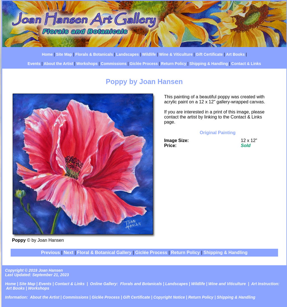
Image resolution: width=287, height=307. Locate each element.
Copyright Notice (169, 297)
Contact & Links (246, 63)
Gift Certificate (209, 54)
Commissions (114, 63)
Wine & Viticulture (175, 54)
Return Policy (173, 63)
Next (68, 252)
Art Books (235, 54)
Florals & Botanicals (94, 54)
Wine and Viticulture (227, 284)
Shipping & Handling (209, 63)
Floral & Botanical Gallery (104, 252)
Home (47, 54)
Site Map (64, 54)
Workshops (87, 63)
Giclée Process (144, 63)
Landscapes (127, 54)
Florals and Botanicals (141, 284)
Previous (51, 252)
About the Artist (58, 63)
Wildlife (149, 54)
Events (34, 63)
